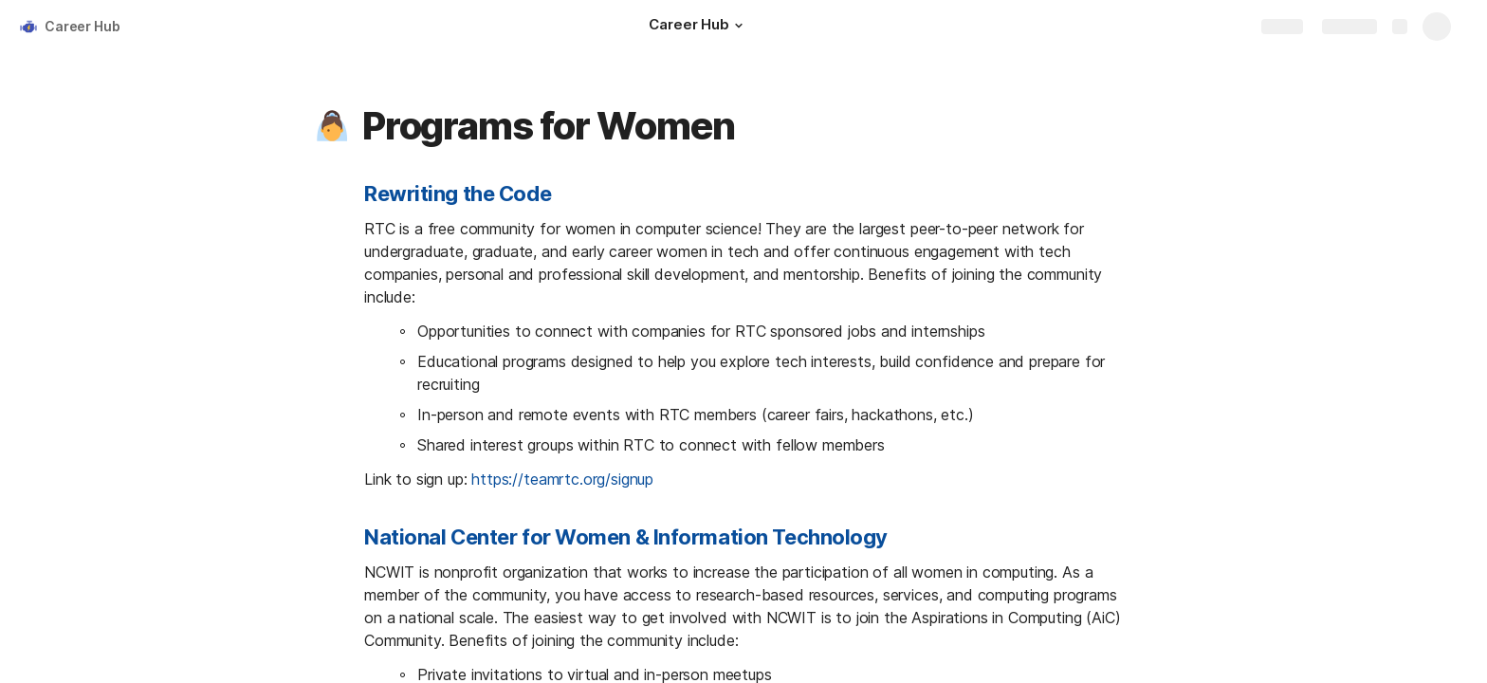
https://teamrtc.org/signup (562, 479)
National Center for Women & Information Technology (626, 537)
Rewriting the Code (457, 193)
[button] (738, 25)
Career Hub (82, 26)
